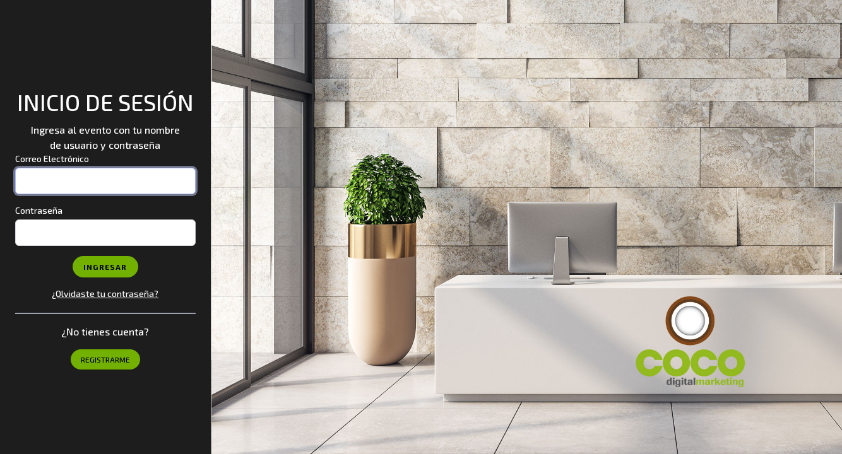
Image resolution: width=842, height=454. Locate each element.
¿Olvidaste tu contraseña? (105, 293)
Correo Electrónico (52, 158)
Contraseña (38, 210)
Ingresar (105, 266)
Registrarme (105, 359)
